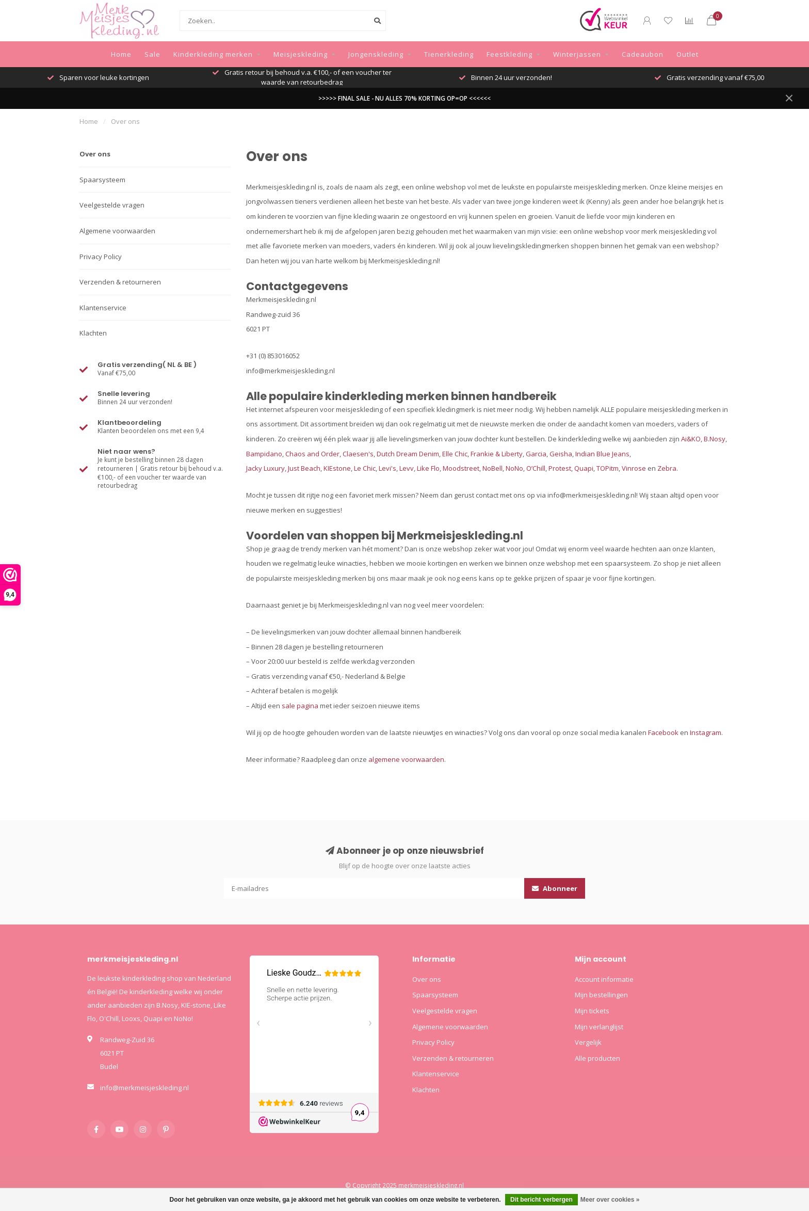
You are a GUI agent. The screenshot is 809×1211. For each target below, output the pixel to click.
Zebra (666, 468)
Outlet (687, 54)
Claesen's (358, 453)
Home (121, 54)
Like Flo (428, 468)
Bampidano (264, 453)
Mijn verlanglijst (599, 1026)
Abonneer (554, 888)
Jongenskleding (375, 54)
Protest (559, 468)
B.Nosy (714, 438)
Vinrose (634, 468)
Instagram (705, 732)
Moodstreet (461, 468)
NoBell (492, 468)
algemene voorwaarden (406, 759)
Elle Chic (454, 453)
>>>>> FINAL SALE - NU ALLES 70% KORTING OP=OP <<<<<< (404, 98)
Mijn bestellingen (601, 994)
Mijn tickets (592, 1010)
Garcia (536, 453)
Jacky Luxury (265, 468)
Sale (152, 54)
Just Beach (304, 468)
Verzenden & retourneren (120, 281)
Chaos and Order (312, 453)
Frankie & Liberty (497, 453)
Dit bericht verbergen (541, 1199)
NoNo (514, 468)
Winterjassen (577, 54)
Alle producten (597, 1058)
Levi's (387, 468)
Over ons (94, 153)
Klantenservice (102, 307)
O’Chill (535, 468)
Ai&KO (691, 438)
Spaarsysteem (102, 179)
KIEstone (337, 468)
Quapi (583, 468)
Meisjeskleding (300, 54)
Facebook (663, 732)
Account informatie (604, 979)
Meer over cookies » (610, 1199)
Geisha (560, 453)
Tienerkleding (449, 54)
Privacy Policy (100, 256)
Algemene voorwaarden (117, 230)
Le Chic (365, 468)
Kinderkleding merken (213, 54)
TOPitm (607, 468)
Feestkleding (509, 54)
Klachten (93, 333)
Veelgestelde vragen (111, 205)
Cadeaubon (643, 54)
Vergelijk (588, 1042)
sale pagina (300, 705)
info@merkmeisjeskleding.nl (144, 1087)
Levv (406, 468)
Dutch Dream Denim (408, 453)
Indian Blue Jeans (602, 453)
